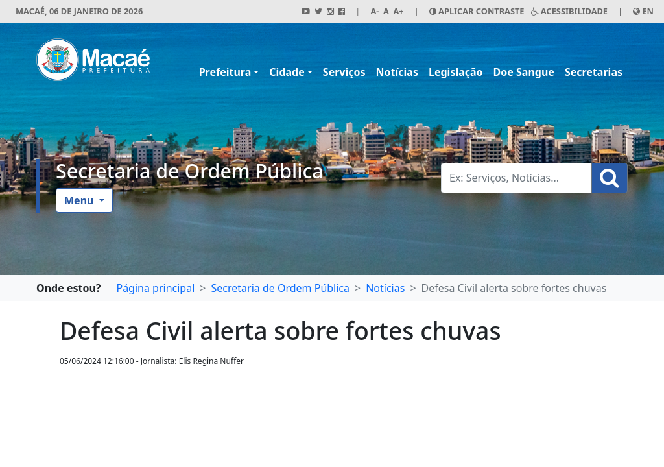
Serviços (344, 72)
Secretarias (593, 72)
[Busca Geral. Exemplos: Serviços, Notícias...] (516, 178)
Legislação (456, 72)
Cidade (286, 72)
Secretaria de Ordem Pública (190, 170)
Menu (80, 200)
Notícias (397, 72)
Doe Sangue (523, 72)
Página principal (155, 288)
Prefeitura (225, 72)
